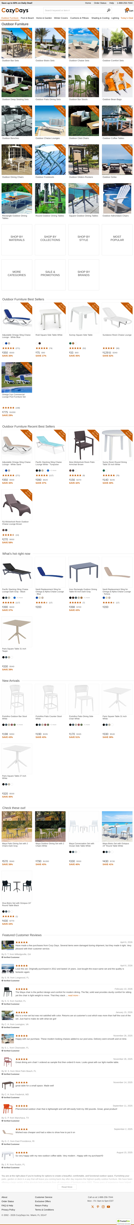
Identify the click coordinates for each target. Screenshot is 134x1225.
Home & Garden (44, 18)
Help (112, 3)
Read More (67, 1187)
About (4, 1197)
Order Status (100, 3)
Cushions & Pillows (79, 18)
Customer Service (43, 1197)
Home (88, 3)
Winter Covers (61, 18)
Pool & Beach (27, 18)
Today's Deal (127, 18)
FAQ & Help (7, 1205)
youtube (108, 1206)
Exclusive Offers (43, 1201)
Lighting (115, 18)
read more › (73, 995)
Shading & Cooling (100, 18)
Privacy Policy (8, 1209)
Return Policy (41, 1205)
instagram (103, 1206)
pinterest (97, 1206)
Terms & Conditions (44, 1209)
